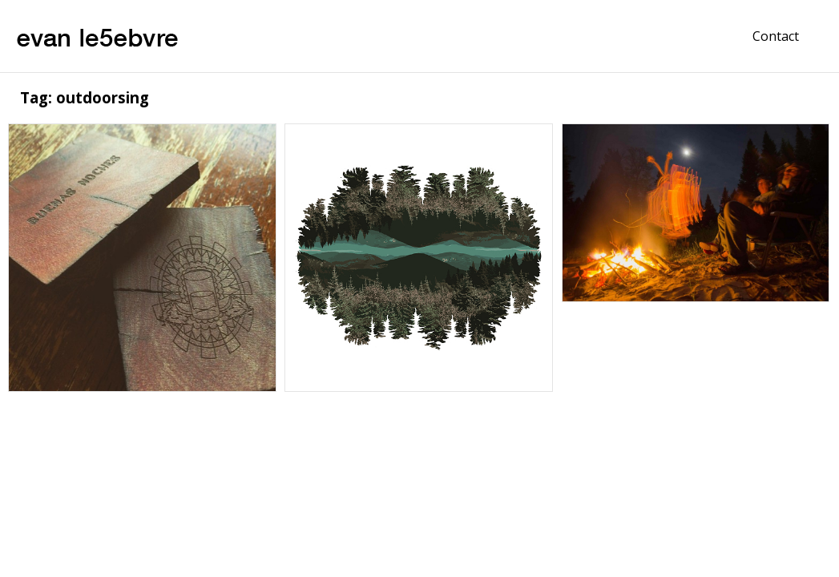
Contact (775, 36)
